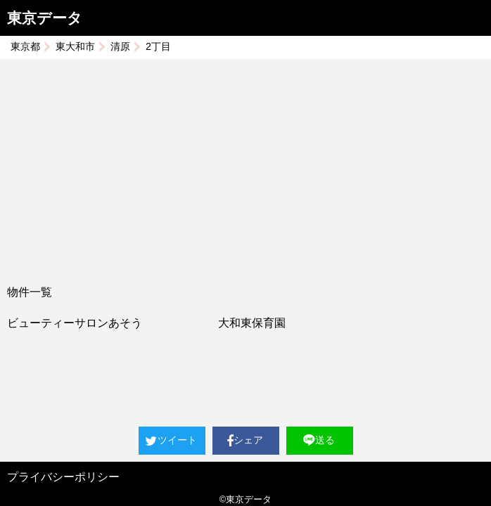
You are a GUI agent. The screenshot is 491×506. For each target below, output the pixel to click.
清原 (120, 46)
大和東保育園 (252, 323)
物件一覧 (29, 292)
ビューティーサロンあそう (74, 323)
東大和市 (75, 46)
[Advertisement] (245, 164)
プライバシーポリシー (63, 477)
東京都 (25, 46)
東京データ (44, 18)
